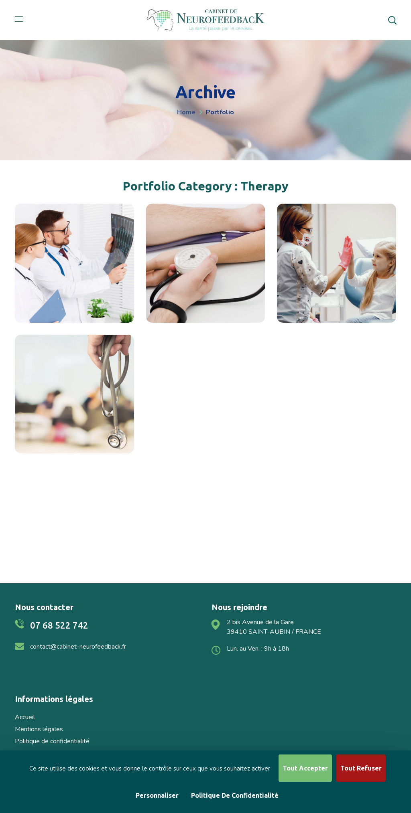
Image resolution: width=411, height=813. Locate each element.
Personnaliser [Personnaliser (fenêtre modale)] (157, 795)
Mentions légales (39, 729)
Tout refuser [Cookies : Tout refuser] (361, 768)
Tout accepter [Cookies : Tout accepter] (305, 768)
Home (186, 112)
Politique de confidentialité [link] (235, 795)
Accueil (25, 717)
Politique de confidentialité (52, 741)
